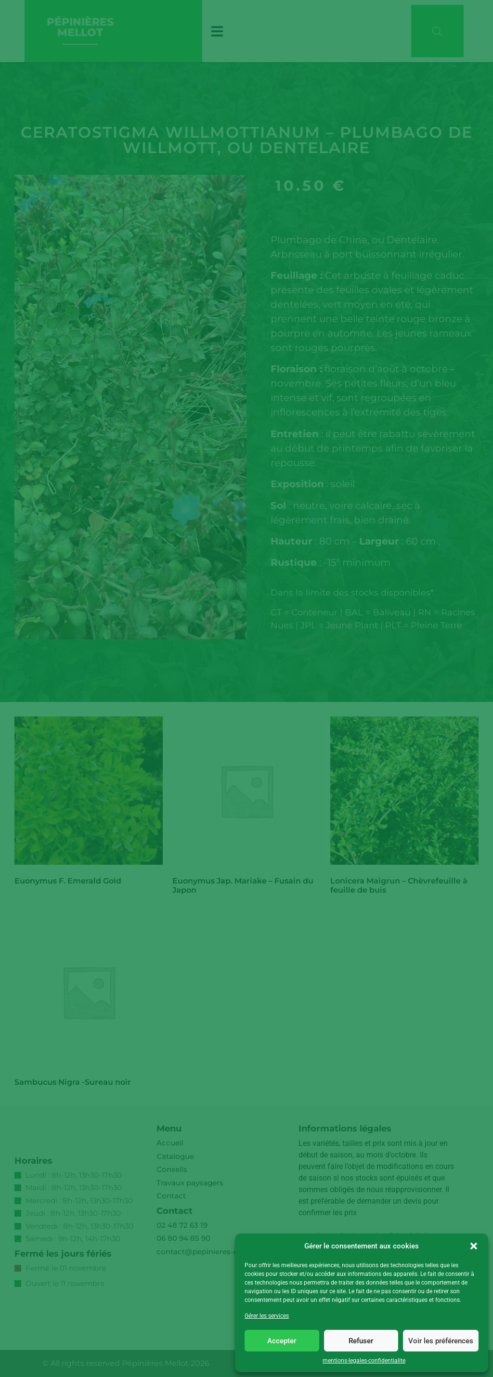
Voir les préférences (440, 1341)
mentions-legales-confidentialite (364, 1360)
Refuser (361, 1341)
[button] (474, 1246)
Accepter (281, 1341)
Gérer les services (267, 1315)
